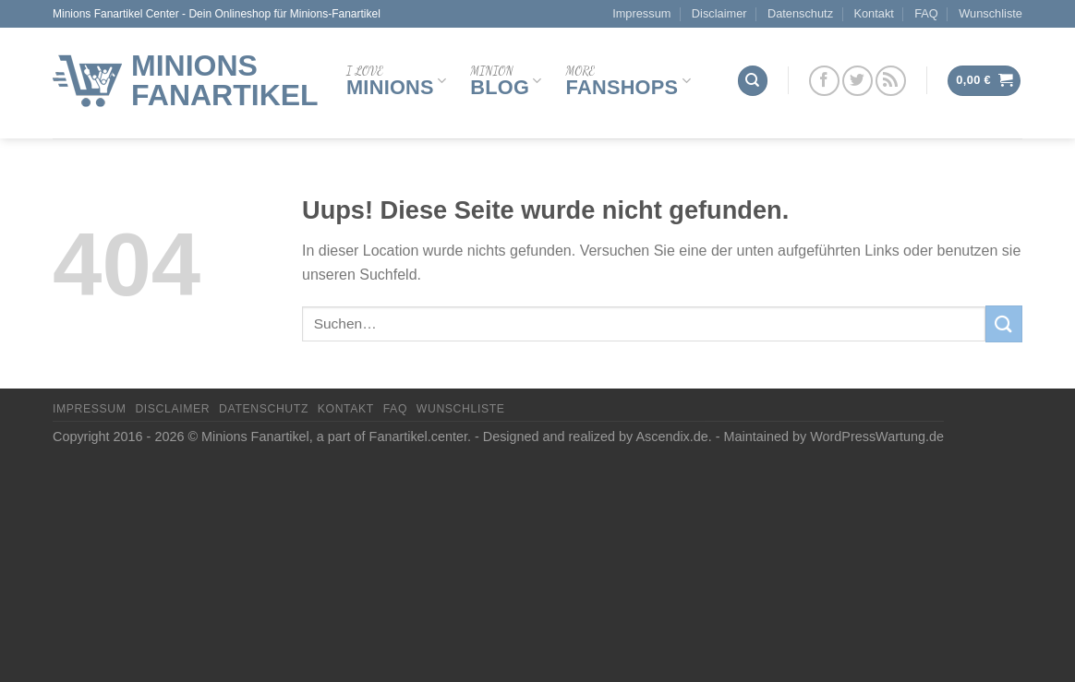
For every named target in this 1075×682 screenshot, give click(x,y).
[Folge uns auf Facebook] (824, 81)
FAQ (926, 13)
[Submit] (1003, 323)
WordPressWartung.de (877, 436)
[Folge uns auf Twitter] (857, 81)
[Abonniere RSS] (891, 81)
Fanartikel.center (418, 436)
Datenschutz (800, 13)
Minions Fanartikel (225, 80)
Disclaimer (719, 13)
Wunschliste (990, 13)
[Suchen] (752, 81)
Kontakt (873, 13)
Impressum (641, 13)
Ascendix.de (671, 436)
